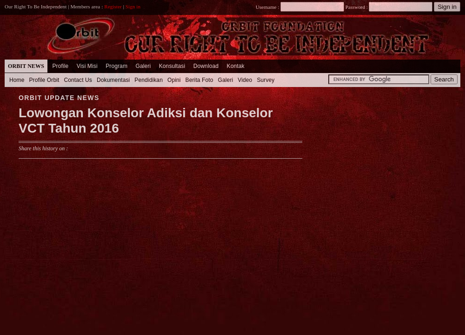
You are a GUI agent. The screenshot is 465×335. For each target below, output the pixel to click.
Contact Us (78, 80)
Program (116, 66)
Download (206, 66)
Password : (356, 7)
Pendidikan (148, 80)
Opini (174, 80)
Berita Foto (199, 80)
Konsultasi (172, 66)
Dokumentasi (113, 80)
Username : (300, 7)
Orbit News (26, 66)
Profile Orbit (44, 80)
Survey (265, 80)
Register (113, 6)
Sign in (133, 6)
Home (17, 80)
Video (245, 80)
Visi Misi (87, 66)
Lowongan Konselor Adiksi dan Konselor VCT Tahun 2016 (146, 121)
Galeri (143, 66)
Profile (60, 66)
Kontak (236, 66)
